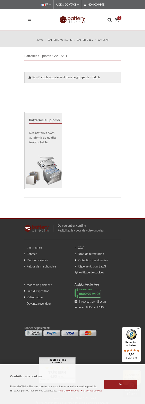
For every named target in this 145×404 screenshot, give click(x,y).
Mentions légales (37, 260)
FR (46, 4)
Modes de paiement (39, 285)
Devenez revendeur (39, 303)
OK (120, 384)
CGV (81, 247)
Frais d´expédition (38, 291)
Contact (32, 254)
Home (39, 39)
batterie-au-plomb (60, 39)
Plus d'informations (68, 390)
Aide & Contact (67, 4)
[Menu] (138, 329)
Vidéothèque (35, 297)
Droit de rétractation (91, 254)
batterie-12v (85, 39)
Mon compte (94, 4)
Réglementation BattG (92, 266)
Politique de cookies (89, 272)
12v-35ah (103, 39)
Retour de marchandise (41, 266)
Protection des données (93, 260)
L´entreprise (34, 247)
